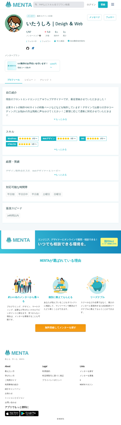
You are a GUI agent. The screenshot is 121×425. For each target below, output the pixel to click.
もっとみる (60, 119)
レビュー (30, 80)
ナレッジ (45, 80)
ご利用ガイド (11, 380)
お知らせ (9, 393)
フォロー (110, 17)
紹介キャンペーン (12, 389)
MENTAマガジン (86, 385)
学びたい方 (10, 376)
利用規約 (46, 371)
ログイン (91, 4)
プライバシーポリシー (52, 380)
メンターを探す (86, 371)
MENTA (61, 419)
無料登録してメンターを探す (60, 327)
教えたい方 (10, 371)
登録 (103, 4)
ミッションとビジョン (14, 398)
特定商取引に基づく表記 (53, 376)
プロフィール (13, 80)
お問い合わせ (11, 402)
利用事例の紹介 (12, 385)
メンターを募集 (86, 376)
